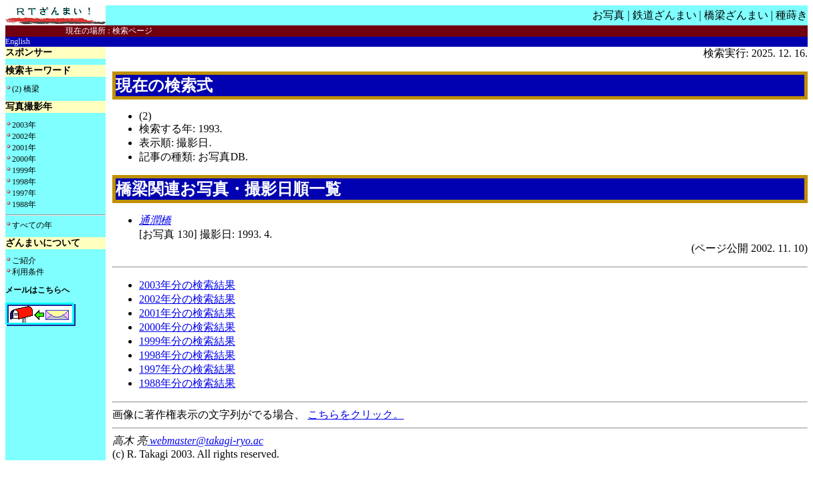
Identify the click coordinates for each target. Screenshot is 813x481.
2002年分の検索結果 (187, 299)
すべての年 (32, 225)
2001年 (24, 147)
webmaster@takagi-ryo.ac (205, 440)
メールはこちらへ (37, 290)
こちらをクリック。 (356, 414)
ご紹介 (24, 260)
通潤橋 (155, 220)
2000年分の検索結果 (187, 327)
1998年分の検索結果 (187, 355)
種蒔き (792, 15)
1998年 (24, 181)
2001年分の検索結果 (187, 313)
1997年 (24, 193)
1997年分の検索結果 (187, 369)
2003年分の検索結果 (187, 285)
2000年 (24, 159)
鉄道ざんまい (664, 15)
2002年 (24, 136)
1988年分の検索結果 (187, 383)
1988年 (24, 204)
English (17, 41)
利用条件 (28, 272)
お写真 (608, 15)
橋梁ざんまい (736, 15)
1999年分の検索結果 (187, 341)
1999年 (24, 170)
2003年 (24, 125)
